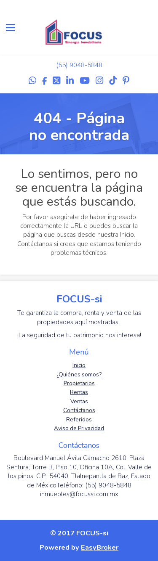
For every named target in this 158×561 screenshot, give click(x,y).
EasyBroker (99, 547)
